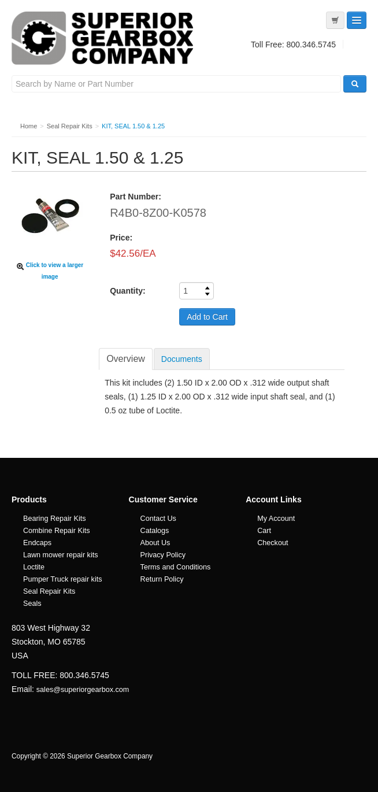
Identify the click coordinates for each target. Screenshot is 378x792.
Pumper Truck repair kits (62, 579)
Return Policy (162, 579)
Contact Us (158, 519)
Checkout (272, 543)
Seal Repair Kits (49, 591)
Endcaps (37, 543)
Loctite (34, 567)
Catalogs (154, 531)
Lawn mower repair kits (60, 555)
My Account (276, 519)
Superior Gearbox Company (104, 38)
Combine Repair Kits (56, 531)
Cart (264, 531)
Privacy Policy (163, 555)
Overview (125, 359)
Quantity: (127, 290)
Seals (32, 603)
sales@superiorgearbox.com (82, 690)
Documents (181, 359)
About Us (155, 543)
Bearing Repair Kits (54, 519)
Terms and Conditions (175, 567)
